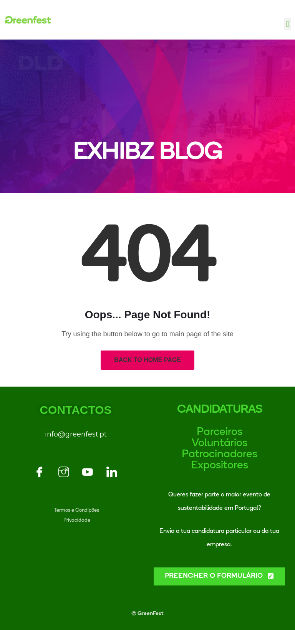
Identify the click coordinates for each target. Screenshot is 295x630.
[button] (287, 24)
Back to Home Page (147, 360)
